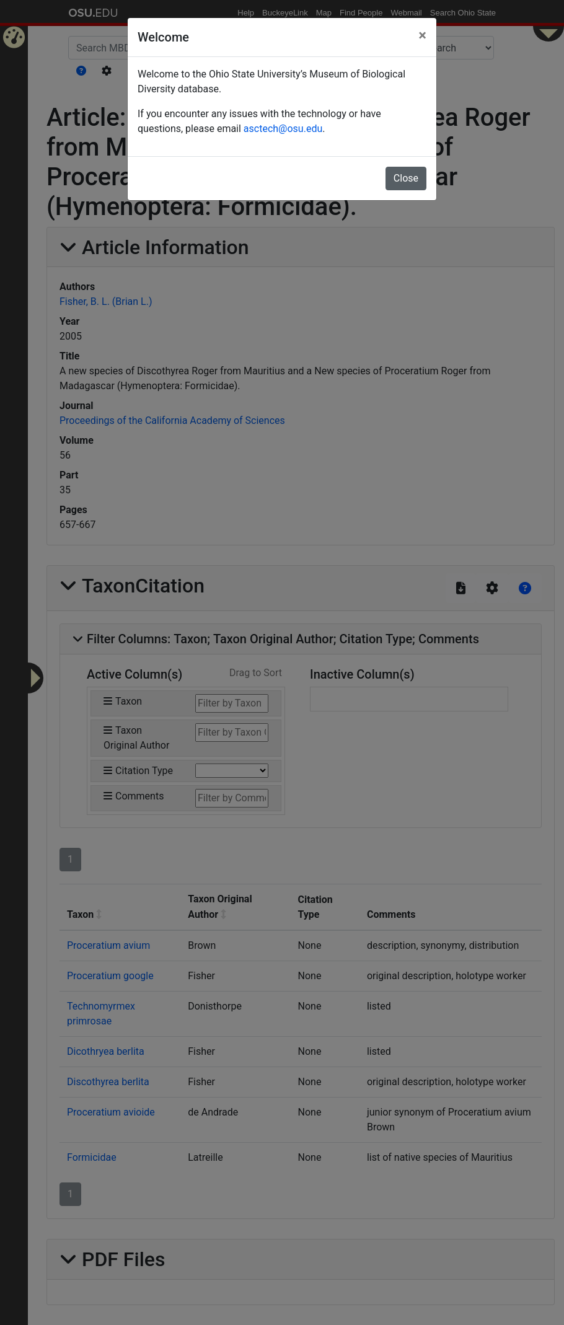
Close (406, 178)
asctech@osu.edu (283, 128)
